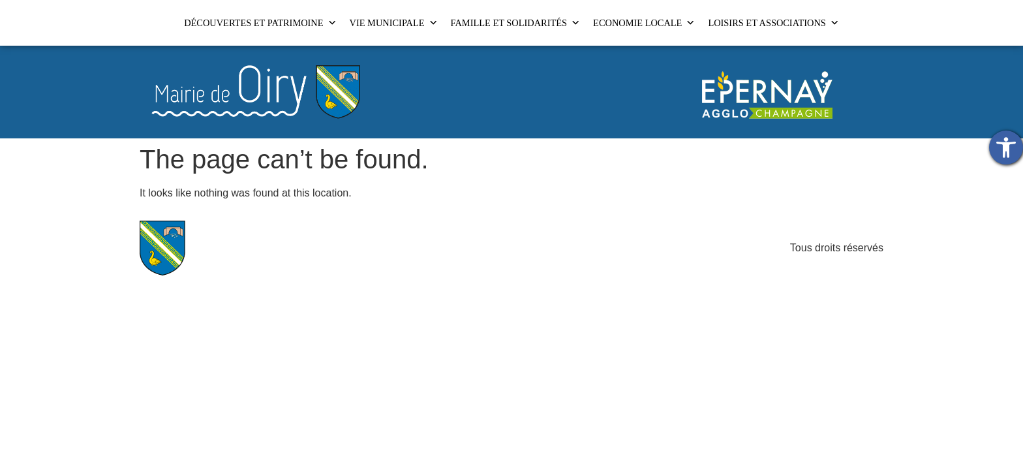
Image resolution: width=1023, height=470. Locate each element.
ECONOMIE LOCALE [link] (644, 23)
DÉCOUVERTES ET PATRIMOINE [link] (260, 23)
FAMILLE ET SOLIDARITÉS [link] (516, 23)
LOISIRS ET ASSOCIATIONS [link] (773, 23)
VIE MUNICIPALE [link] (394, 23)
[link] (1006, 147)
